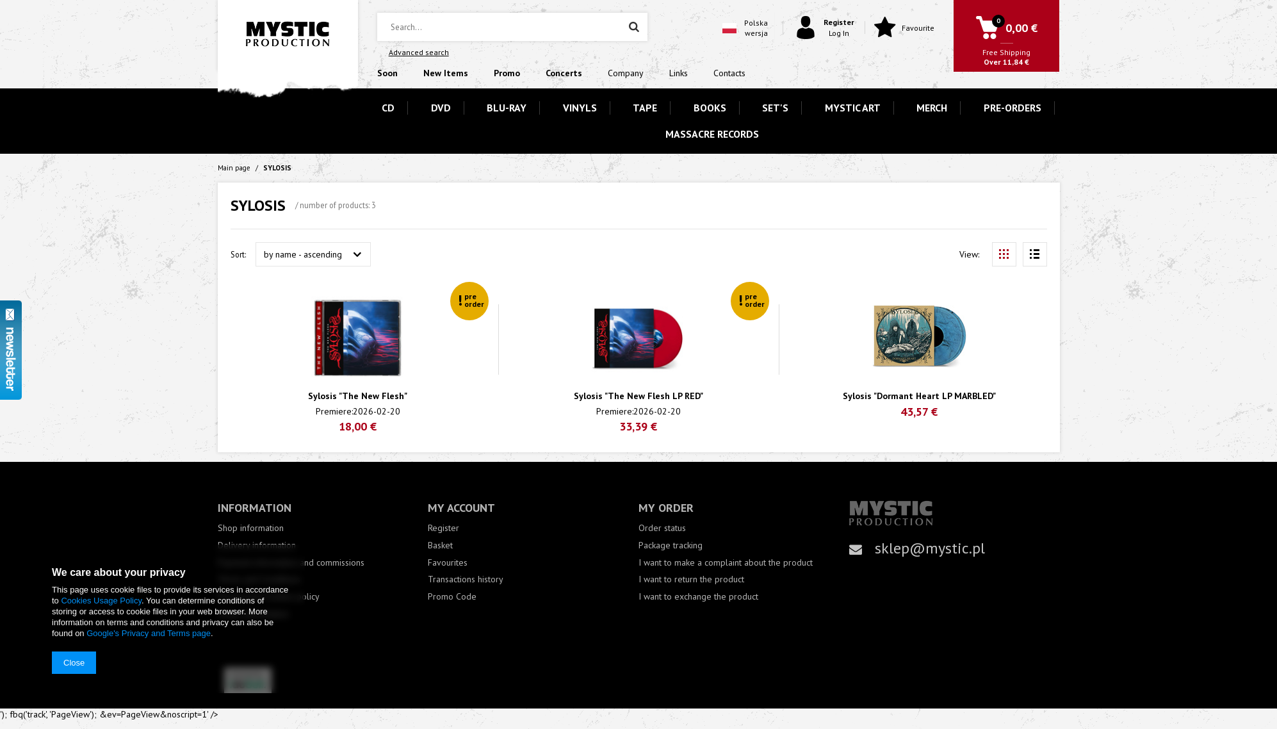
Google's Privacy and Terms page (148, 633)
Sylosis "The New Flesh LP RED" (638, 396)
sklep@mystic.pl (930, 548)
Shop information (251, 528)
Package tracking (670, 545)
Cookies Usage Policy (101, 600)
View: (969, 254)
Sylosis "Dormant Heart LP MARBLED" (919, 396)
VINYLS (580, 107)
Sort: (238, 254)
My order (666, 507)
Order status (662, 528)
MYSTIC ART (853, 107)
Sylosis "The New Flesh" (357, 396)
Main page (234, 167)
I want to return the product (691, 579)
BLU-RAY (506, 107)
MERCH (931, 107)
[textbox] (512, 27)
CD (388, 107)
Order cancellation (253, 614)
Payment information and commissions (291, 562)
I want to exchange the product (698, 596)
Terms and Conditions (259, 579)
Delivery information (257, 545)
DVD (441, 107)
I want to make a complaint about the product (725, 562)
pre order (474, 300)
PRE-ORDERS (1012, 107)
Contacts (729, 73)
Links (678, 73)
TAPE (645, 107)
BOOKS (710, 107)
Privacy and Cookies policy (269, 596)
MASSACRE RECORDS (712, 133)
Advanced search (419, 52)
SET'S (775, 107)
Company (626, 73)
